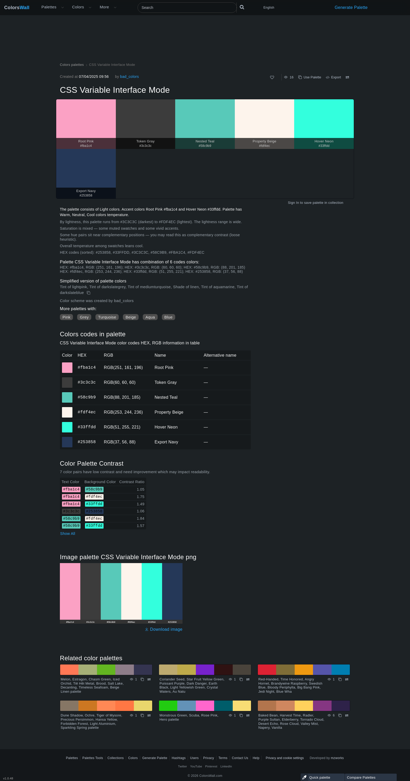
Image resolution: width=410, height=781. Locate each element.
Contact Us (240, 758)
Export (333, 77)
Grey (84, 317)
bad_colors (129, 76)
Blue (168, 317)
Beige (131, 317)
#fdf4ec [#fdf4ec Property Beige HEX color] (67, 408)
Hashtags (179, 758)
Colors (17, 7)
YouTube (196, 766)
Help (256, 758)
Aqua (150, 317)
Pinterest (211, 766)
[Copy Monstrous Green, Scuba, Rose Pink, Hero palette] (241, 715)
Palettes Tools (92, 758)
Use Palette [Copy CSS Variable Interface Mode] (309, 77)
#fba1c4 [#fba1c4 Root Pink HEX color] (67, 364)
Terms (223, 758)
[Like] (272, 77)
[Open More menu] (62, 7)
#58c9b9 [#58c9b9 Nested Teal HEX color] (67, 393)
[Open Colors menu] (90, 7)
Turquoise (107, 317)
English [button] (269, 7)
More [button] (104, 7)
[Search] (187, 7)
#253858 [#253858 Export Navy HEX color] (67, 438)
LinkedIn (226, 766)
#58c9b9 (87, 397)
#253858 (87, 442)
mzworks (337, 758)
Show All (67, 533)
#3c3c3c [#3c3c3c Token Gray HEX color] (67, 378)
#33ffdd (87, 427)
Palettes (49, 7)
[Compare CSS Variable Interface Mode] (347, 77)
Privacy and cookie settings (285, 758)
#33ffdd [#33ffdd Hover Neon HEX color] (67, 423)
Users (194, 758)
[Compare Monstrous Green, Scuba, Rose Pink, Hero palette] (248, 715)
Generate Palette (351, 7)
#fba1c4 (87, 367)
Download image (164, 629)
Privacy (208, 758)
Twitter (182, 766)
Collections (115, 758)
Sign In (293, 203)
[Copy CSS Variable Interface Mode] (89, 293)
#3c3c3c (87, 382)
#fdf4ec (87, 412)
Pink (66, 317)
